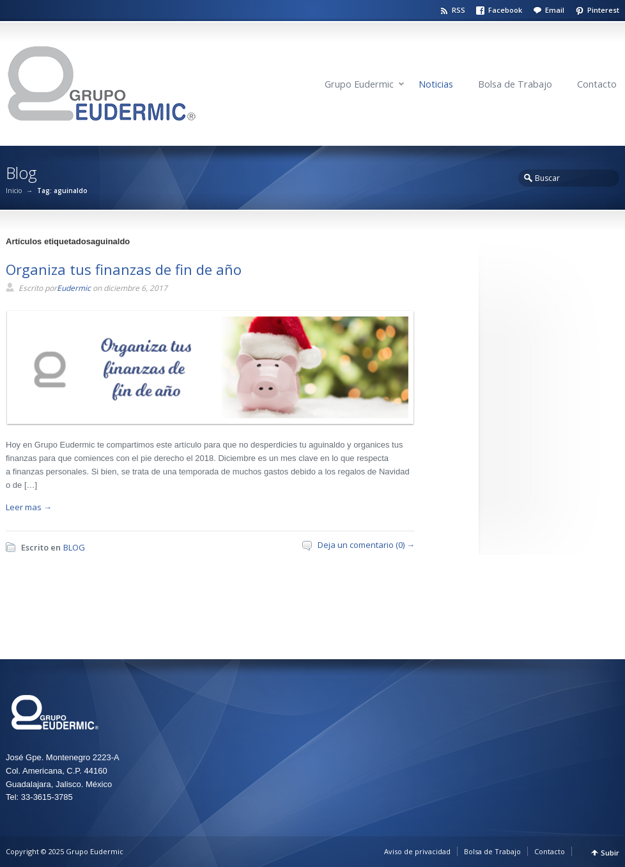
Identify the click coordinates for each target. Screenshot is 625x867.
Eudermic (74, 288)
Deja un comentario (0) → (366, 545)
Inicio (14, 190)
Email (554, 10)
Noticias (436, 84)
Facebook (505, 10)
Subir (610, 852)
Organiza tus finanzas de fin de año (124, 269)
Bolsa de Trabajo (515, 84)
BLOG (74, 547)
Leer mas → (29, 507)
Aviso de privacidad (417, 851)
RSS (458, 10)
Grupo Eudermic (359, 84)
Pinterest (603, 10)
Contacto (597, 84)
